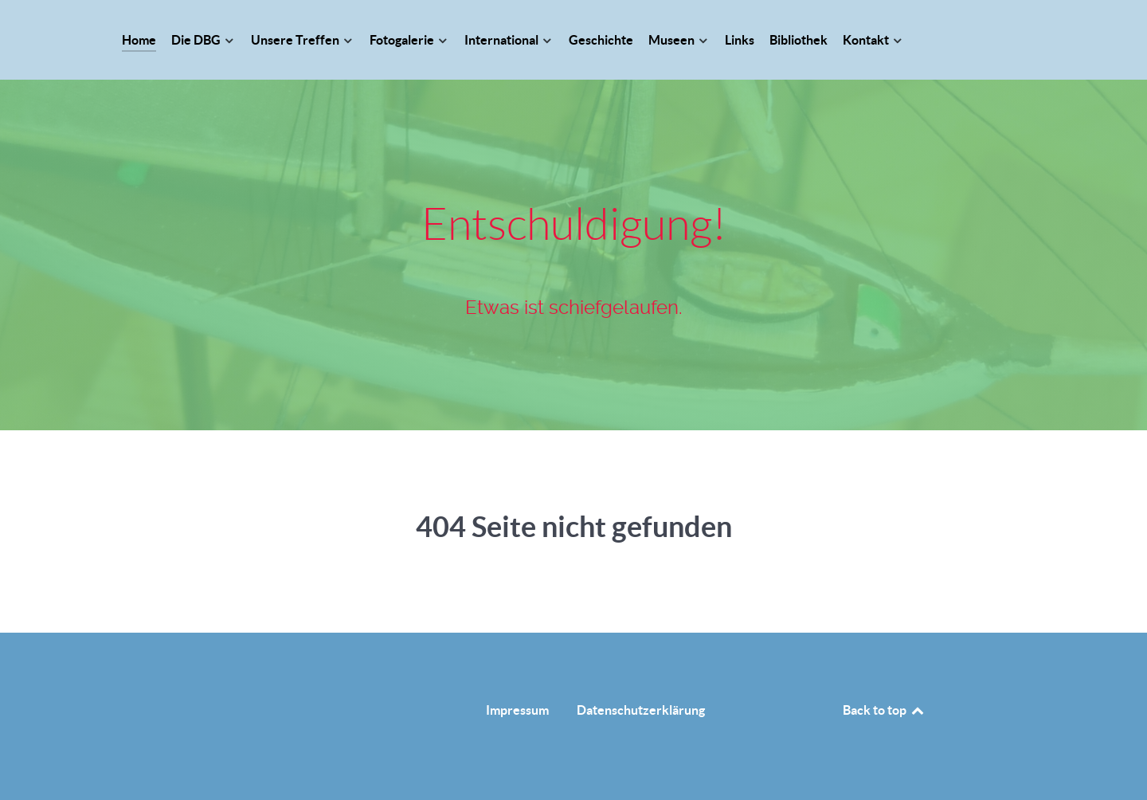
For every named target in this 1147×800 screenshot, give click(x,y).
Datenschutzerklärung (641, 710)
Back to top (884, 710)
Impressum (517, 710)
